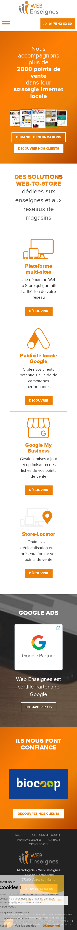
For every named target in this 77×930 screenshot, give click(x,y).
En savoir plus (38, 707)
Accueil (20, 835)
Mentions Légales (29, 839)
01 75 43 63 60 (58, 24)
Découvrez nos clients (38, 814)
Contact (54, 839)
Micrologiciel (38, 844)
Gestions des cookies (47, 835)
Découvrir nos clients (38, 149)
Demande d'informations (38, 137)
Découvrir (38, 311)
